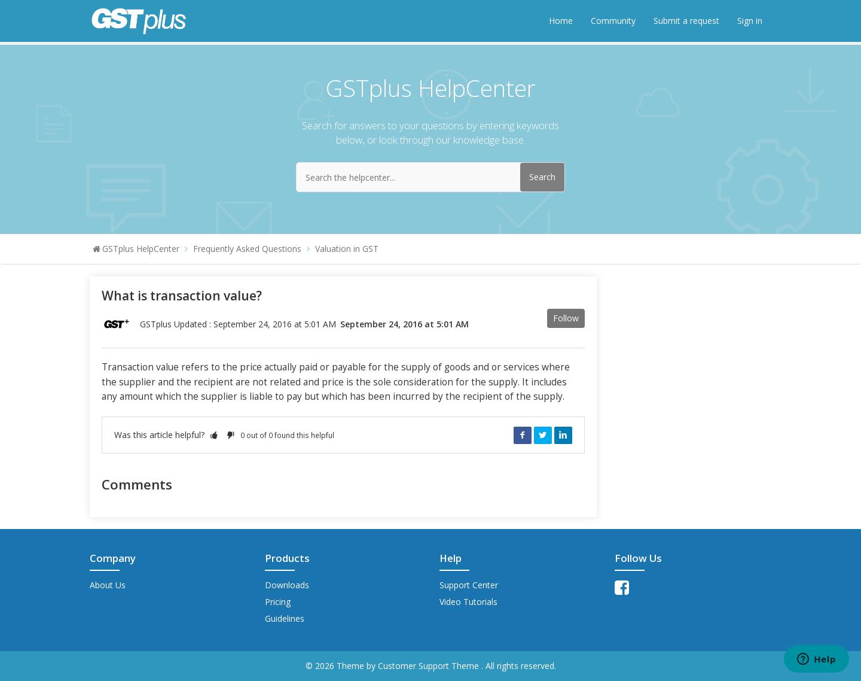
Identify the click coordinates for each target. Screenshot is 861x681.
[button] (214, 435)
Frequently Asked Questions (247, 248)
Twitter (543, 435)
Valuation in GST (346, 248)
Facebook (523, 435)
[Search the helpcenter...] (430, 177)
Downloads (287, 585)
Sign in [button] (749, 20)
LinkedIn (563, 435)
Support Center (468, 585)
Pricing (278, 601)
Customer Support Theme (429, 665)
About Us (108, 585)
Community (613, 20)
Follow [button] (566, 318)
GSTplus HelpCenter (140, 248)
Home (561, 20)
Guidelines (284, 618)
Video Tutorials (468, 601)
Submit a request (686, 20)
